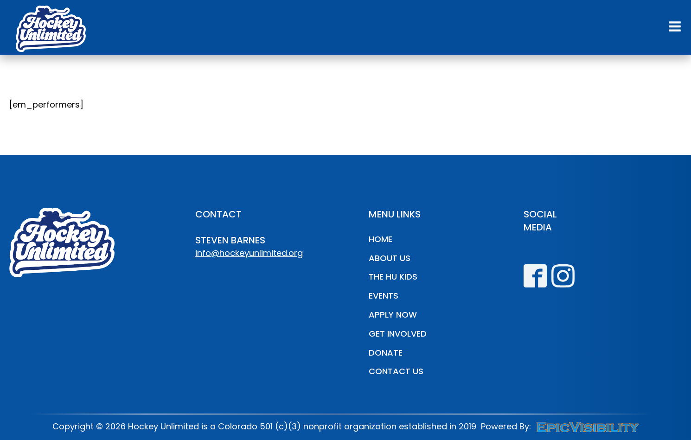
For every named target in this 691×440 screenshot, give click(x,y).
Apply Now (393, 314)
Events (383, 295)
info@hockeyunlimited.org (249, 253)
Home (380, 239)
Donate (386, 352)
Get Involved (398, 333)
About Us (389, 258)
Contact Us (396, 371)
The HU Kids (393, 276)
